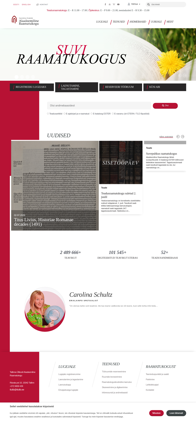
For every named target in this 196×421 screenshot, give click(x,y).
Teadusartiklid (54, 114)
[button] (180, 75)
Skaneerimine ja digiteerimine (114, 387)
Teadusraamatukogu (57, 10)
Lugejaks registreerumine (69, 374)
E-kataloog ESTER (101, 114)
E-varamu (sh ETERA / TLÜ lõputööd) (130, 114)
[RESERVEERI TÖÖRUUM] (103, 87)
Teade (104, 187)
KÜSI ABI (154, 86)
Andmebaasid (138, 21)
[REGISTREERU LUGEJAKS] (14, 87)
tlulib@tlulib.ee (17, 389)
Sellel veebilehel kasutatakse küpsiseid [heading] (32, 406)
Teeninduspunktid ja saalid (157, 374)
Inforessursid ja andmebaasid (114, 392)
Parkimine (150, 379)
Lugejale (102, 21)
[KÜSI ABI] (147, 87)
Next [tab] (182, 137)
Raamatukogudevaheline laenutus (117, 382)
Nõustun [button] (156, 413)
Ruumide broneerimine (112, 377)
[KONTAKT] (38, 5)
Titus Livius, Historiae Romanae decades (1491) (43, 222)
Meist (170, 21)
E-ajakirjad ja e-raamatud (76, 114)
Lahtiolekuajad (152, 385)
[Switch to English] (26, 4)
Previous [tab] (178, 137)
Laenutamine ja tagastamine (70, 379)
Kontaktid (150, 390)
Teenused (119, 21)
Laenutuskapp (64, 385)
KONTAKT (44, 5)
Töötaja (135, 4)
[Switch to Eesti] (16, 4)
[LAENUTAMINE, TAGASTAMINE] (59, 86)
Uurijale (156, 21)
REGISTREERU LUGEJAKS (31, 86)
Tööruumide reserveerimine (114, 371)
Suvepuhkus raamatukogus (160, 153)
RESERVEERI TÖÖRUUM (119, 86)
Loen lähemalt (176, 413)
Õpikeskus (94, 10)
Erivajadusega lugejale (68, 390)
